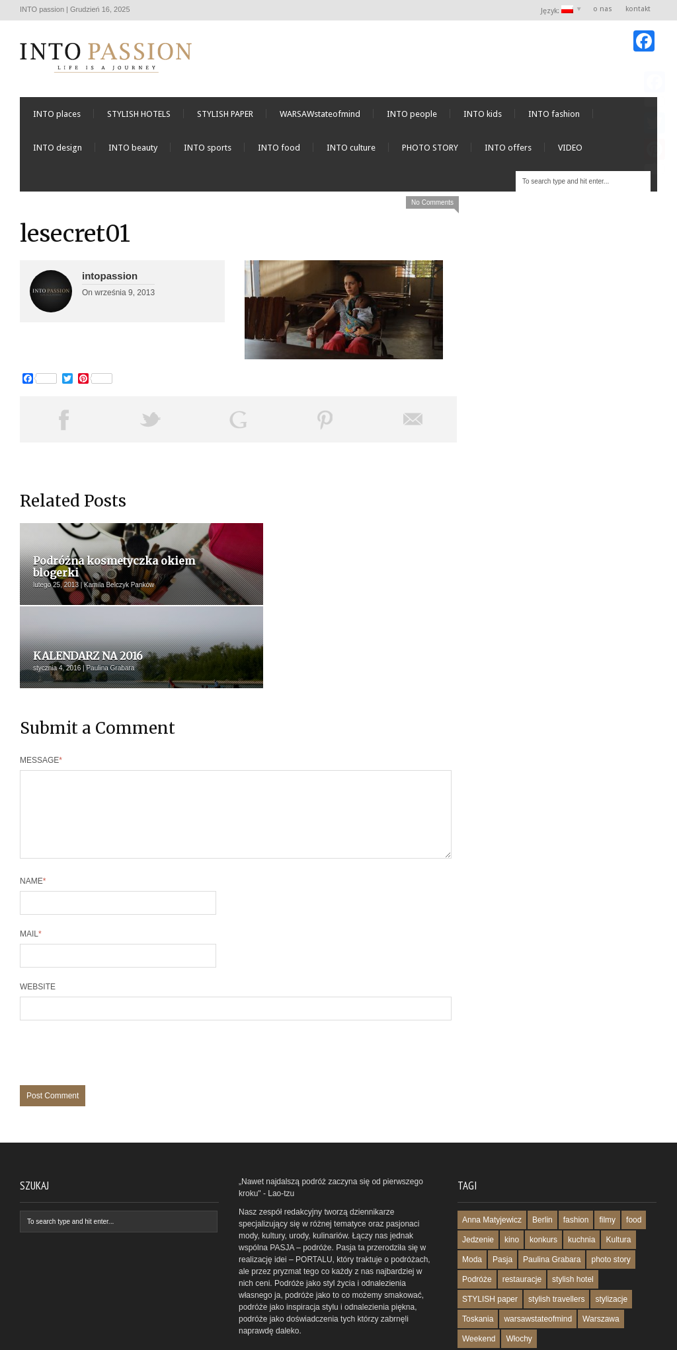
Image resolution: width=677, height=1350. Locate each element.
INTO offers (508, 152)
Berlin (542, 1156)
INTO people (412, 118)
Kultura (618, 1176)
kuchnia (581, 1176)
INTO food (279, 152)
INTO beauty (132, 152)
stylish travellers (556, 1235)
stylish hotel (573, 1216)
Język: (557, 10)
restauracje (521, 1216)
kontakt (638, 9)
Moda (472, 1196)
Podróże (477, 1216)
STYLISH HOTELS (139, 118)
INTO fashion (554, 118)
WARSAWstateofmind (320, 118)
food (633, 1156)
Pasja (502, 1196)
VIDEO (570, 152)
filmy (607, 1156)
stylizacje (611, 1235)
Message (41, 681)
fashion (576, 1156)
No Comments (432, 206)
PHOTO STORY (430, 152)
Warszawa (600, 1255)
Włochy (519, 1275)
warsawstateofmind (538, 1255)
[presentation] (120, 996)
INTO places (57, 118)
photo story (610, 1196)
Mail (31, 870)
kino (511, 1176)
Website (38, 923)
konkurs (543, 1176)
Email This (413, 423)
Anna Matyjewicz (492, 1156)
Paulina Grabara (551, 1196)
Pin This (325, 423)
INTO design (57, 152)
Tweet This (150, 423)
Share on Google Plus (238, 423)
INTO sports (207, 152)
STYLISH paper (490, 1235)
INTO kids (482, 118)
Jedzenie (478, 1176)
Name (33, 817)
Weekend (478, 1275)
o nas (602, 9)
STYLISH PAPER (225, 118)
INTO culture (351, 152)
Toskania (477, 1255)
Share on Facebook (63, 423)
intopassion (110, 279)
